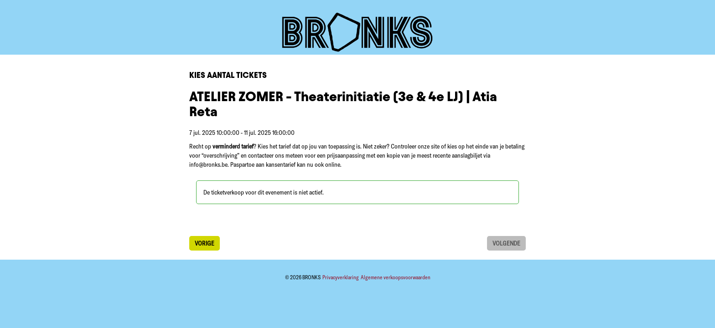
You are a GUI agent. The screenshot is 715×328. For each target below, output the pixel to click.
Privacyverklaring (341, 277)
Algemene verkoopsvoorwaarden (395, 277)
